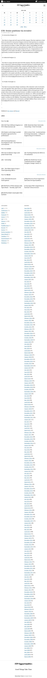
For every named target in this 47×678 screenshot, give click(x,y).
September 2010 (28, 598)
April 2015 (27, 480)
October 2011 (28, 570)
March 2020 (27, 353)
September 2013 (28, 521)
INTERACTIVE (42, 1)
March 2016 (27, 456)
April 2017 (27, 428)
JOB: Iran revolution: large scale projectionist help (10, 153)
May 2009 (26, 626)
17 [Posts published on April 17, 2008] (23, 20)
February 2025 (28, 243)
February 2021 (28, 329)
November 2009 (28, 613)
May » (25, 27)
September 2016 (28, 443)
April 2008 (27, 654)
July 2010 (26, 603)
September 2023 (28, 277)
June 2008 (27, 650)
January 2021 (27, 331)
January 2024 (27, 268)
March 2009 (27, 631)
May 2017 (26, 426)
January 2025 (27, 245)
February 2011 (28, 587)
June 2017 (27, 424)
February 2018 (28, 406)
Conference (4, 210)
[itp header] (23, 1)
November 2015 (28, 465)
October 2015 (28, 467)
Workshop (4, 243)
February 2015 (28, 484)
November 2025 (28, 223)
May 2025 (26, 236)
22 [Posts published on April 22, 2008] (10, 22)
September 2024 (28, 253)
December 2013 (28, 514)
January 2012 (27, 564)
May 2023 (26, 286)
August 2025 (27, 230)
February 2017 (28, 432)
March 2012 (27, 559)
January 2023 (27, 294)
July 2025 (26, 232)
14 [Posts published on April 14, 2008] (4, 20)
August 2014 (27, 497)
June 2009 (27, 624)
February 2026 (28, 217)
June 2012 (27, 553)
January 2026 (27, 219)
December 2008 (28, 637)
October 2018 (28, 389)
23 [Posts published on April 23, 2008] (17, 22)
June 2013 (27, 527)
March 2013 (27, 534)
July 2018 (26, 396)
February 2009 (28, 633)
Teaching (3, 236)
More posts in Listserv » (41, 148)
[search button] (2, 5)
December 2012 (28, 540)
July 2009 (26, 622)
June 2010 (27, 605)
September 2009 (28, 618)
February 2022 (28, 318)
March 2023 (27, 290)
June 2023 (27, 284)
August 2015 (27, 471)
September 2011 (28, 572)
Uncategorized (5, 238)
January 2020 (27, 357)
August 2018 (27, 393)
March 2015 (27, 482)
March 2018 (27, 404)
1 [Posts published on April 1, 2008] (10, 15)
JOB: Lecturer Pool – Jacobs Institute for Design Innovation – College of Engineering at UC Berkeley (34, 133)
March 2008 (27, 656)
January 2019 (27, 383)
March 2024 (27, 264)
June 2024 (27, 258)
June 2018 (27, 398)
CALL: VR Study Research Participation (8, 179)
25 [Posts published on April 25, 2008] (29, 22)
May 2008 (26, 652)
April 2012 (27, 557)
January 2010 (27, 611)
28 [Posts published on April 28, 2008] (4, 24)
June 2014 (27, 501)
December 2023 (28, 271)
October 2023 (28, 275)
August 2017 (27, 419)
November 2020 (28, 335)
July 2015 (26, 473)
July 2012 (26, 551)
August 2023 (27, 279)
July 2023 (26, 281)
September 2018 (28, 391)
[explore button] (36, 1)
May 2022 (26, 312)
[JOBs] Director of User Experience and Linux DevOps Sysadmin (34, 179)
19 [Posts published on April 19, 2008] (36, 20)
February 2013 (28, 536)
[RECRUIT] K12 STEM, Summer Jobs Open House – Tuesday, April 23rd (11, 186)
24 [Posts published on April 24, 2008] (23, 22)
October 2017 (28, 415)
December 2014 (28, 488)
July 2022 (26, 307)
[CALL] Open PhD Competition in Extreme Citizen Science (34, 186)
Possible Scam (5, 225)
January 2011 (27, 590)
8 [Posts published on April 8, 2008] (10, 17)
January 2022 (27, 320)
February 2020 (28, 355)
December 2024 (28, 247)
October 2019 (28, 363)
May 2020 (26, 348)
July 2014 (26, 499)
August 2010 (27, 600)
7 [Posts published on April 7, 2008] (4, 17)
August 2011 (27, 575)
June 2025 (27, 234)
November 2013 (28, 516)
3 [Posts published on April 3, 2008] (23, 15)
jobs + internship (6, 160)
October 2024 (28, 251)
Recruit (3, 227)
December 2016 (28, 437)
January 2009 (27, 635)
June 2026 (27, 208)
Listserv (3, 221)
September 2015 (28, 469)
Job (2, 219)
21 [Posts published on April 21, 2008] (4, 22)
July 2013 (26, 525)
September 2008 (28, 644)
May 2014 (26, 503)
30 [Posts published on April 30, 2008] (17, 24)
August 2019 (27, 368)
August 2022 (27, 305)
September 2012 (28, 547)
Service (3, 230)
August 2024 (27, 256)
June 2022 (27, 309)
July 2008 (26, 648)
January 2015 (27, 486)
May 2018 (26, 400)
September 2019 (28, 365)
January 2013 (27, 538)
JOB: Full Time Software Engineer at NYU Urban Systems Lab (11, 126)
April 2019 (27, 376)
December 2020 (28, 333)
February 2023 (28, 292)
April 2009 (27, 628)
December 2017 (28, 411)
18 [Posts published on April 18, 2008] (29, 20)
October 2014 (28, 493)
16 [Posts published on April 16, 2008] (17, 20)
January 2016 (27, 460)
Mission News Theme (19, 676)
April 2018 (27, 402)
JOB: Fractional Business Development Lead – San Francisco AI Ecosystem (11, 142)
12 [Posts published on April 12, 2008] (36, 17)
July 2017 (26, 421)
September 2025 (28, 227)
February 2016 (28, 458)
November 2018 (28, 387)
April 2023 (27, 288)
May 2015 (26, 478)
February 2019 (28, 381)
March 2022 (27, 316)
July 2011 (26, 577)
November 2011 (28, 568)
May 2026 (26, 210)
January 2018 (27, 409)
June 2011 (27, 579)
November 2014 (28, 490)
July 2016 (26, 447)
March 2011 (27, 585)
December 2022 (28, 296)
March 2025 (27, 240)
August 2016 (27, 445)
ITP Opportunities (23, 5)
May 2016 (26, 452)
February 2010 (28, 609)
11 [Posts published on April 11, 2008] (29, 17)
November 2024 (28, 249)
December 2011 (28, 566)
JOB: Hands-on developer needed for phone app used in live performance (11, 133)
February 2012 (28, 562)
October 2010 (28, 596)
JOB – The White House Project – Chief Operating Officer (10, 169)
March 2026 (27, 215)
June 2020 (27, 346)
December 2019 (28, 359)
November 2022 (28, 299)
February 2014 (28, 510)
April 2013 (27, 531)
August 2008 (27, 646)
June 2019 (27, 372)
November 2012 (28, 542)
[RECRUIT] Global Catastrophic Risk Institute (11, 193)
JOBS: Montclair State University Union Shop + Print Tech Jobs (33, 126)
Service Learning (5, 232)
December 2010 (28, 592)
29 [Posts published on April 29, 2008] (10, 24)
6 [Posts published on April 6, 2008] (42, 15)
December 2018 (28, 385)
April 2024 (27, 262)
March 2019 (27, 378)
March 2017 (27, 430)
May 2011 (26, 581)
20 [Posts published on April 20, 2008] (42, 20)
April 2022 (27, 314)
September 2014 (28, 495)
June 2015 (27, 475)
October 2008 (28, 641)
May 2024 (26, 260)
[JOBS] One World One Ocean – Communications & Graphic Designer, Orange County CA (33, 161)
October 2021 (28, 327)
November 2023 (28, 273)
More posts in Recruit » (41, 174)
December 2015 (28, 462)
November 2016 (28, 439)
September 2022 (28, 303)
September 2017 (28, 417)
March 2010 (27, 607)
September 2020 (28, 340)
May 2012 (26, 555)
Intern (3, 217)
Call (2, 208)
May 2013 (26, 529)
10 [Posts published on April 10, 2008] (23, 17)
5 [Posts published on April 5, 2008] (36, 15)
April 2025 (27, 238)
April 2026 (27, 212)
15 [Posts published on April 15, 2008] (10, 20)
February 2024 (28, 266)
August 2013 (27, 523)
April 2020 (27, 350)
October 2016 (28, 441)
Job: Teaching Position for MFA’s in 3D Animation (34, 153)
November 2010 (28, 594)
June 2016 (27, 450)
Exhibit (3, 212)
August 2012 (27, 549)
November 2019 (28, 361)
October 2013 (28, 518)
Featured (3, 215)
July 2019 (26, 370)
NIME (2, 223)
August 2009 (27, 620)
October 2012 (28, 544)
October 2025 (28, 225)
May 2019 (26, 374)
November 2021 (28, 324)
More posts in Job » (42, 121)
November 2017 (28, 413)
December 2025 (28, 221)
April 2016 (27, 454)
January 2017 (27, 434)
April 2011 (27, 583)
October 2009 (28, 615)
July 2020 (26, 344)
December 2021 (28, 322)
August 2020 (27, 342)
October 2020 (28, 337)
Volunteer (4, 240)
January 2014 (27, 512)
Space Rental (4, 234)
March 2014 (27, 508)
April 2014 (27, 506)
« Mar (21, 27)
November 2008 (28, 639)
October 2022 (28, 301)
